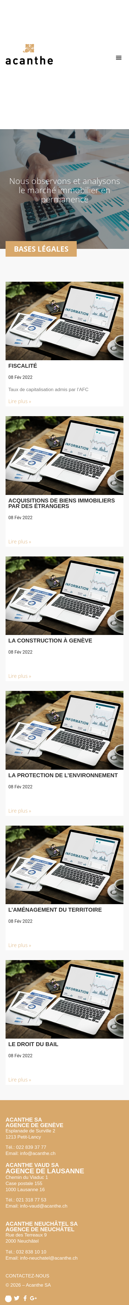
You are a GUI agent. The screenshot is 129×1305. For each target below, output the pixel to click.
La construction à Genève (50, 640)
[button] (118, 57)
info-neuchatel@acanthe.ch (49, 1258)
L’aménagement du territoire (55, 910)
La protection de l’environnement (63, 775)
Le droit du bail (33, 1044)
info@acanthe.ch (38, 1153)
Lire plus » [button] (19, 401)
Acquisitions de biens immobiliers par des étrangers (61, 503)
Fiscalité (22, 366)
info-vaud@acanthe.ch (43, 1206)
